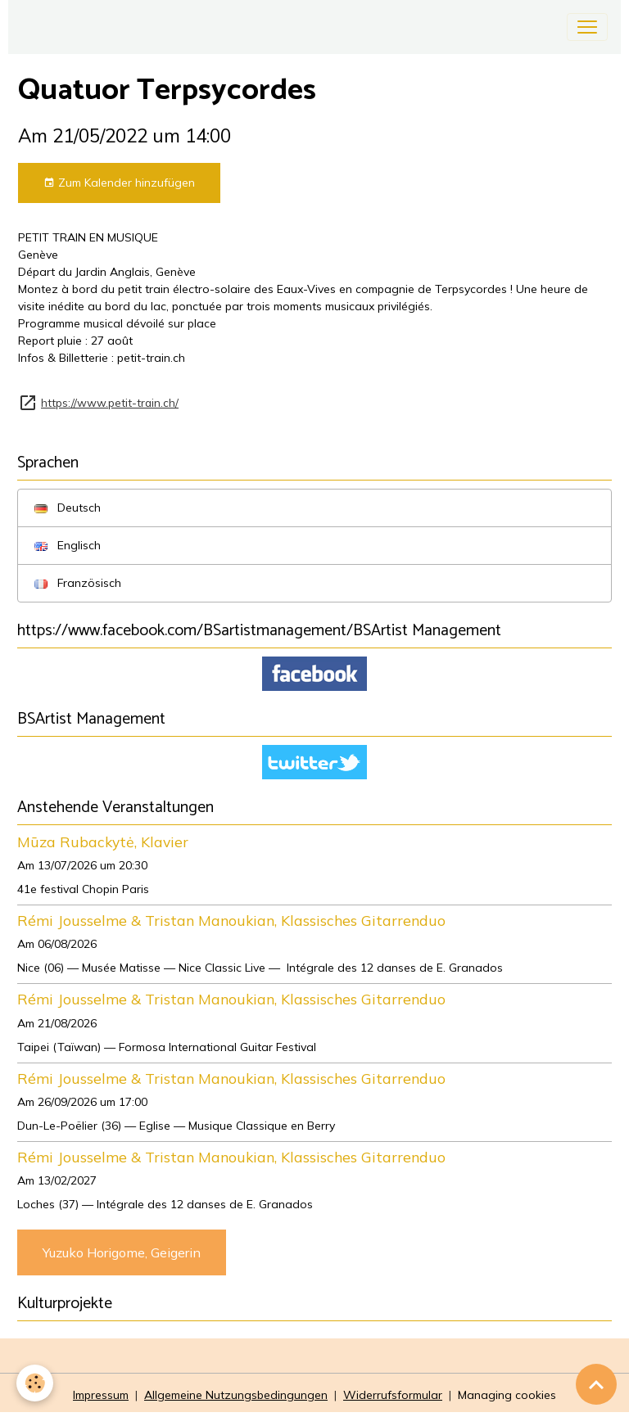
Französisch (77, 582)
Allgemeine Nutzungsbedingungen (236, 1395)
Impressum (101, 1395)
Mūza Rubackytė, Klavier (102, 842)
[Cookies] (34, 1383)
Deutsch (67, 507)
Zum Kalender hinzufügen (119, 183)
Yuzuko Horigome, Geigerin (122, 1252)
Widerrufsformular (392, 1395)
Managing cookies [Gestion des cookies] (507, 1395)
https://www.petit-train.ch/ (110, 402)
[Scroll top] (596, 1384)
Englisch (67, 545)
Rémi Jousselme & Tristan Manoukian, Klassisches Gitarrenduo (231, 920)
